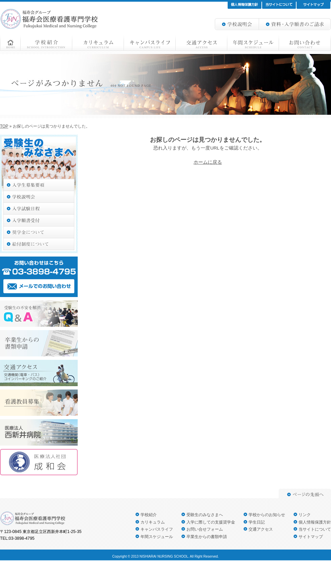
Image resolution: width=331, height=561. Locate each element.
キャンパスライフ (157, 529)
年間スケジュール (157, 536)
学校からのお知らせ (267, 514)
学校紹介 (149, 514)
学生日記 (257, 522)
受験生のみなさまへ (204, 514)
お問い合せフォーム (204, 529)
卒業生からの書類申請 (206, 536)
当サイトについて (315, 529)
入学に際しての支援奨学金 (210, 522)
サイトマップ (311, 536)
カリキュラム (153, 522)
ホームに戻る (208, 162)
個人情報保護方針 (315, 522)
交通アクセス (261, 529)
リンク (305, 514)
